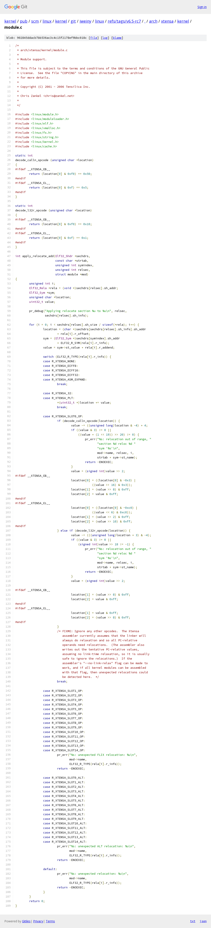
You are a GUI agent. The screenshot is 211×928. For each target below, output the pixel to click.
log (105, 38)
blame (117, 38)
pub (23, 21)
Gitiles (26, 921)
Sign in (202, 7)
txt (192, 921)
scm (35, 21)
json (203, 921)
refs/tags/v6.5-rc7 (124, 21)
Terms (50, 921)
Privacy (38, 921)
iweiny (85, 21)
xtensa (167, 21)
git (73, 21)
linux (47, 21)
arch (153, 21)
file (93, 38)
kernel (10, 21)
